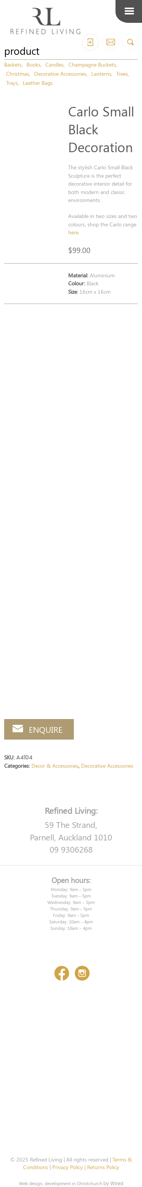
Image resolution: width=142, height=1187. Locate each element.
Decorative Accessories (60, 73)
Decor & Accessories (54, 765)
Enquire (45, 729)
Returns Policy (103, 1167)
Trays (12, 82)
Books (34, 64)
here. (74, 232)
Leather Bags (38, 82)
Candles (54, 64)
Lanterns (101, 73)
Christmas (17, 73)
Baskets (13, 64)
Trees (122, 73)
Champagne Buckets (92, 64)
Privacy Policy (67, 1167)
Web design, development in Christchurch (60, 1183)
